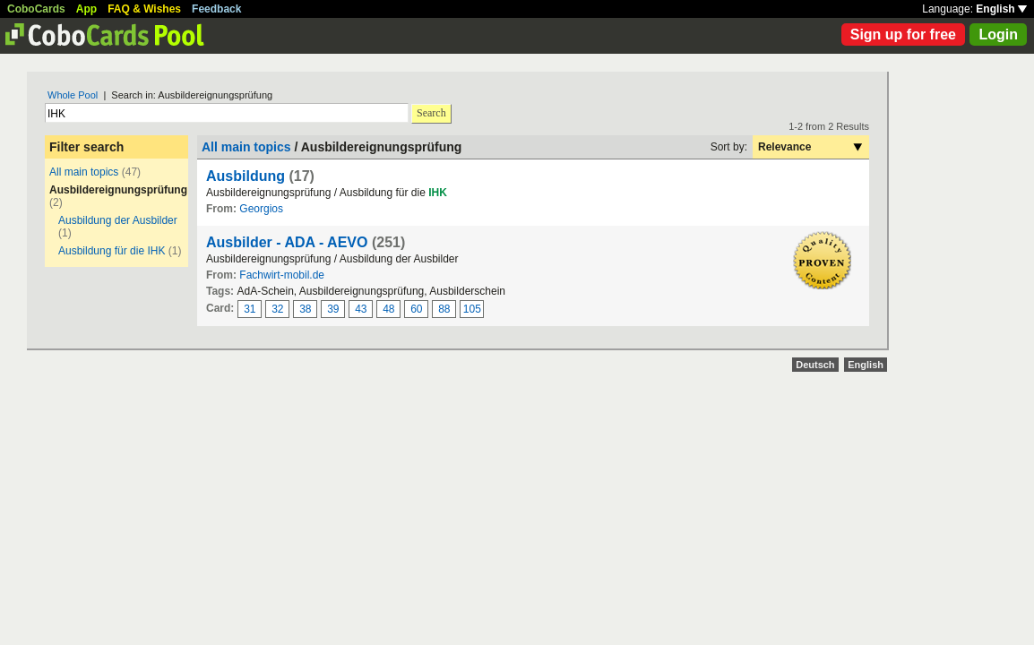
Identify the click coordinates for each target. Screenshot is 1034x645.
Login (998, 34)
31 (249, 309)
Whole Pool (72, 95)
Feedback (216, 9)
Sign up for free (903, 34)
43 (360, 309)
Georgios (261, 208)
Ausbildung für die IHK (111, 251)
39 (333, 309)
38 (305, 309)
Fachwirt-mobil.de (281, 275)
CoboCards (36, 9)
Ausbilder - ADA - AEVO (286, 242)
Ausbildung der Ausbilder (117, 220)
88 (444, 309)
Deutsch (815, 364)
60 (416, 309)
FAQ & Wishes (144, 9)
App (86, 9)
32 (277, 309)
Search (431, 113)
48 (388, 309)
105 (472, 309)
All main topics (83, 172)
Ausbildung (245, 176)
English (1001, 9)
